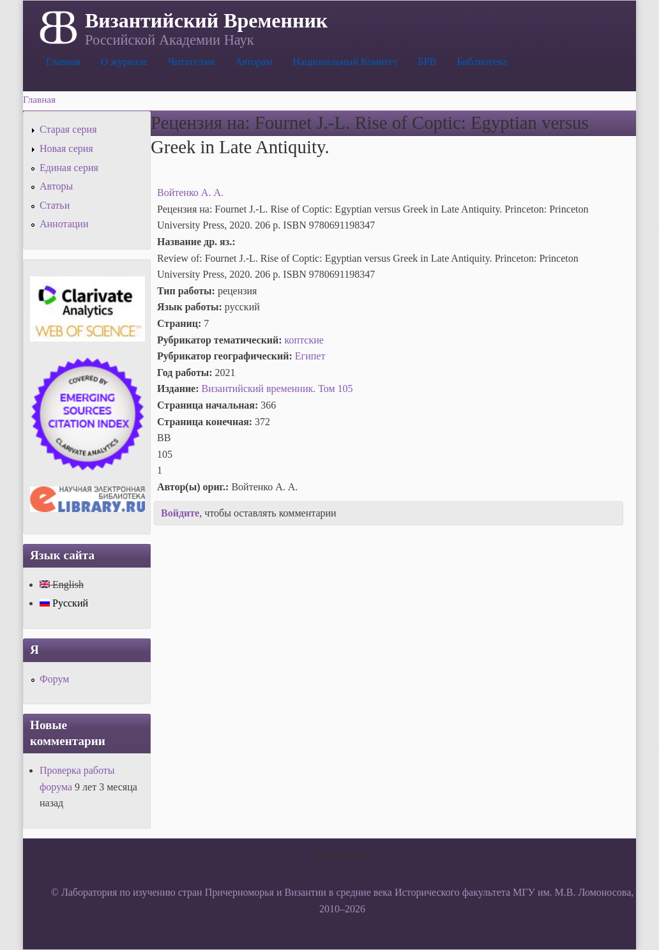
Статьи (55, 205)
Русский (64, 603)
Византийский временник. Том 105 (277, 388)
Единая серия (69, 167)
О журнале (124, 61)
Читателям (191, 61)
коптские (304, 340)
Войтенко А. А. (190, 192)
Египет (310, 356)
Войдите (180, 513)
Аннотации (64, 223)
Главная (63, 61)
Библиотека (482, 61)
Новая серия (66, 148)
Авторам (254, 61)
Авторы (56, 186)
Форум (54, 679)
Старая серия (68, 129)
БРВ (427, 61)
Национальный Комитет (344, 61)
